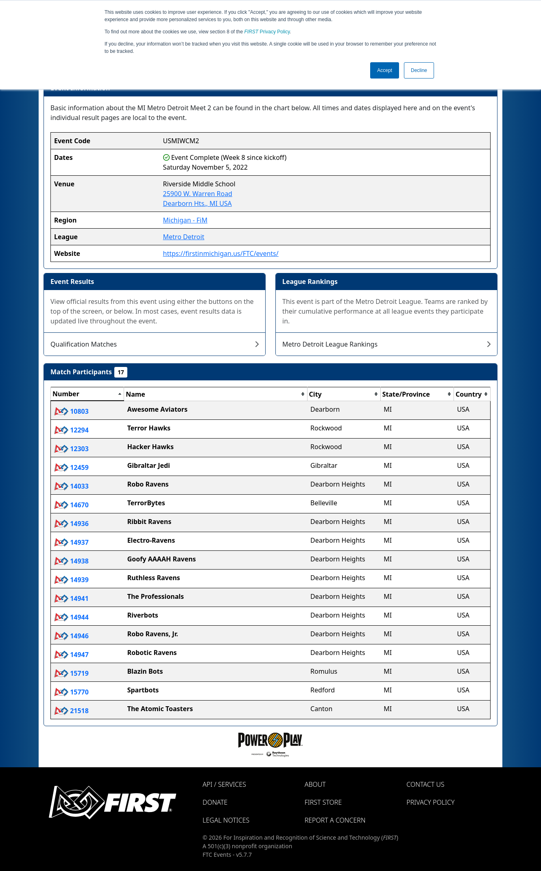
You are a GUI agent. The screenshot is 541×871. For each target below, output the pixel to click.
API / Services (224, 784)
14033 (71, 486)
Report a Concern (335, 820)
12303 (71, 448)
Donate (215, 802)
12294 (71, 430)
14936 (71, 523)
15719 (71, 673)
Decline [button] (419, 70)
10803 (71, 411)
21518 (71, 710)
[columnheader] (87, 394)
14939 (71, 579)
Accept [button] (384, 70)
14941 (71, 598)
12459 (71, 467)
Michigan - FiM (185, 220)
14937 (71, 542)
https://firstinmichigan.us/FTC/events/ (221, 253)
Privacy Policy (267, 32)
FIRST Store (323, 802)
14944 (71, 617)
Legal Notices (226, 820)
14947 (71, 654)
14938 (71, 561)
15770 (71, 692)
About (315, 784)
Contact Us (425, 784)
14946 (71, 635)
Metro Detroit (184, 236)
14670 (71, 504)
